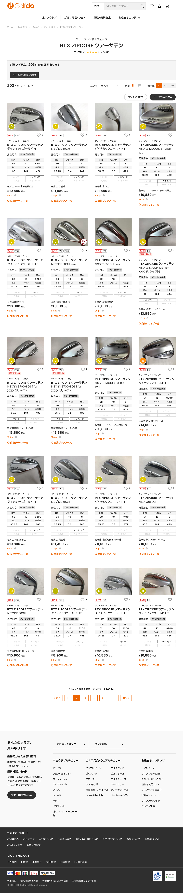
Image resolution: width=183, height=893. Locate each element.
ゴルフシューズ (118, 779)
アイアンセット (60, 784)
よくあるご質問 (14, 844)
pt (10, 196)
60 (172, 85)
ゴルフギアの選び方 (151, 789)
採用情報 (51, 862)
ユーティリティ (60, 779)
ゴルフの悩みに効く (151, 773)
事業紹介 (37, 862)
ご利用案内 (13, 839)
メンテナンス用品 (119, 789)
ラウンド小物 (92, 784)
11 (115, 697)
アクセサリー (117, 784)
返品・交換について (112, 839)
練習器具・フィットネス (97, 789)
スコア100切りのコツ (152, 779)
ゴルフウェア (117, 768)
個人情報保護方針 (29, 881)
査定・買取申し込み (21, 794)
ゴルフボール (117, 773)
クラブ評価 (101, 744)
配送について (46, 839)
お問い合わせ (34, 844)
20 (159, 85)
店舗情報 (65, 862)
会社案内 (12, 862)
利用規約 (11, 881)
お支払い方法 (64, 839)
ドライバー (58, 768)
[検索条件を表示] (24, 75)
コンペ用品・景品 (94, 795)
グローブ (90, 779)
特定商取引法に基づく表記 (55, 881)
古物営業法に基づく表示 (84, 881)
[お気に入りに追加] (39, 135)
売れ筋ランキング (66, 744)
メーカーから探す (120, 795)
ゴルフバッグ (92, 773)
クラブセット (59, 806)
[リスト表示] (139, 85)
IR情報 (24, 862)
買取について (133, 839)
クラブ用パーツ (93, 768)
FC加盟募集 (80, 862)
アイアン (57, 789)
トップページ (147, 768)
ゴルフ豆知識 (148, 806)
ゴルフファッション (150, 800)
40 (165, 85)
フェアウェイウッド (62, 773)
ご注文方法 (29, 839)
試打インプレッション (151, 795)
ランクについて (135, 97)
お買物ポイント (152, 839)
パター (56, 800)
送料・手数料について (87, 839)
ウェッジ (57, 795)
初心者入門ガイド (150, 784)
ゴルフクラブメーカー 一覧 (65, 813)
